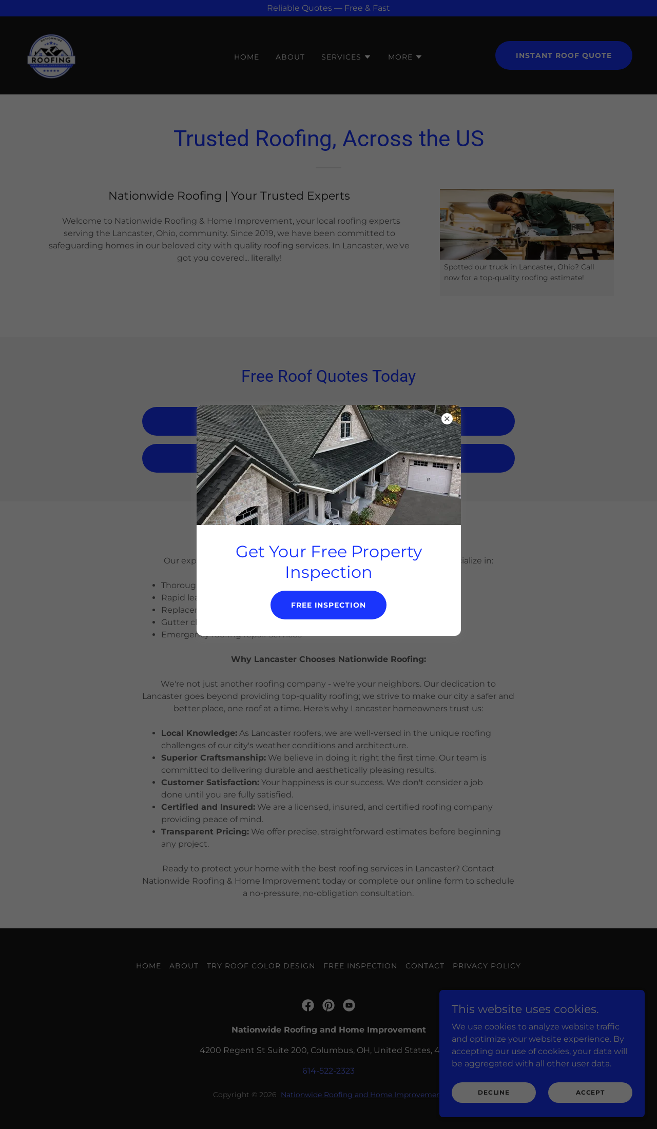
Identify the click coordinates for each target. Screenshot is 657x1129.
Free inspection (328, 605)
